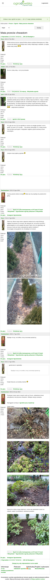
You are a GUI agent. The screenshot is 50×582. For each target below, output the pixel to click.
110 (26, 36)
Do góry (3, 64)
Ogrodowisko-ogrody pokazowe (25, 211)
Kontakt (3, 572)
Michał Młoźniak (39, 568)
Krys (2, 39)
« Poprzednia (4, 36)
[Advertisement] (25, 12)
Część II (36, 209)
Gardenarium (5, 190)
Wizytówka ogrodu (32, 91)
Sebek (3, 66)
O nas (3, 568)
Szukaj (39, 27)
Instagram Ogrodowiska (14, 215)
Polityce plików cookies (38, 579)
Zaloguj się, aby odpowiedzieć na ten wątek (25, 563)
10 (18, 36)
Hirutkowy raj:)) (17, 64)
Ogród (16, 23)
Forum (11, 23)
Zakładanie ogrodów (20, 568)
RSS (28, 569)
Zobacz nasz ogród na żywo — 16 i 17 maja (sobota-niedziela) (22, 19)
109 (24, 36)
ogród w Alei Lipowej (19, 119)
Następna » (31, 36)
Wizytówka (11, 211)
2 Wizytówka (39, 211)
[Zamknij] (47, 19)
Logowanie (45, 3)
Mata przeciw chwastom (26, 23)
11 (20, 36)
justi (2, 94)
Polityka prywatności (7, 570)
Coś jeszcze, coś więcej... (19, 91)
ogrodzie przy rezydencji (26, 403)
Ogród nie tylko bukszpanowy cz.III (23, 209)
